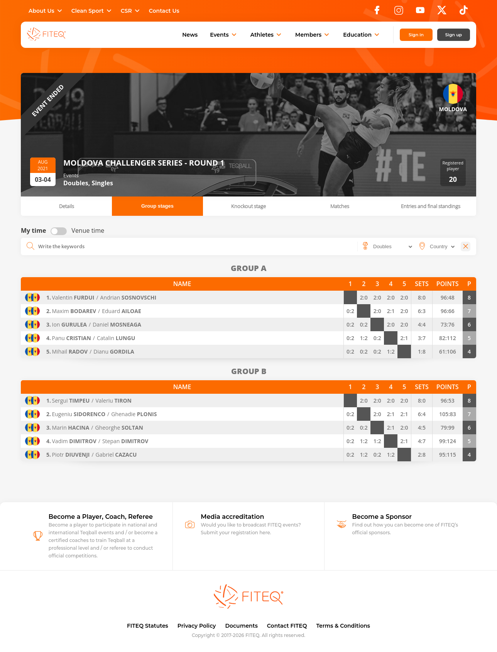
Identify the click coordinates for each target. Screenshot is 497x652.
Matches (339, 206)
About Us (46, 11)
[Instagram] (398, 12)
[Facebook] (377, 12)
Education (362, 35)
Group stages (157, 206)
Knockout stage (248, 206)
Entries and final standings (430, 206)
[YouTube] (420, 12)
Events (224, 35)
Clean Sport (92, 11)
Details (66, 206)
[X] (441, 12)
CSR (131, 11)
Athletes (266, 35)
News (190, 34)
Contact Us (164, 10)
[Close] (465, 246)
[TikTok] (463, 12)
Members (313, 35)
